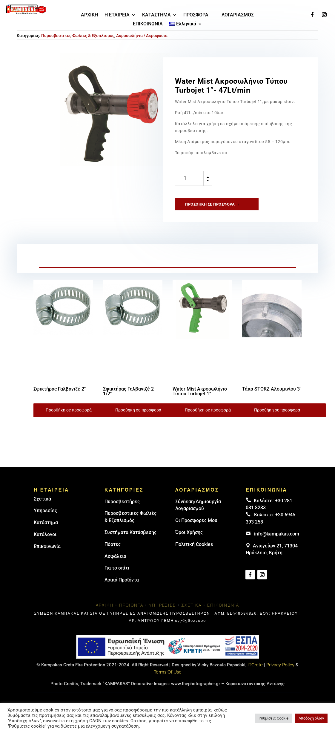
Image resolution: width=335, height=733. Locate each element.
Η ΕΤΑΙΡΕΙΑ (117, 15)
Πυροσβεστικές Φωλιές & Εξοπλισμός (77, 40)
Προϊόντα (131, 610)
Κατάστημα (46, 528)
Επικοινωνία (47, 552)
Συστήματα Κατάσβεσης (130, 538)
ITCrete (255, 670)
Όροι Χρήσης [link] (189, 538)
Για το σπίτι (117, 573)
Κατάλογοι (45, 540)
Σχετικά (42, 504)
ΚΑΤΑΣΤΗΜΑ (156, 15)
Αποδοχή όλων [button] (311, 718)
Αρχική (104, 610)
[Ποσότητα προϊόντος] (189, 183)
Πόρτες (113, 550)
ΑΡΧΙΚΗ (89, 15)
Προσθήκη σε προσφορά (210, 209)
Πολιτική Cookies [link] (194, 550)
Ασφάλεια (115, 561)
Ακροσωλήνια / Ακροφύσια (142, 40)
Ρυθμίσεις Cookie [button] (273, 718)
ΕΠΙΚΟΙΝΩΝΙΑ (148, 24)
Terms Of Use (168, 677)
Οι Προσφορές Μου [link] (196, 526)
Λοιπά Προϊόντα (122, 585)
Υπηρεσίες (45, 516)
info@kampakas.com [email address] (276, 539)
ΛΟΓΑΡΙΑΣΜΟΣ (238, 15)
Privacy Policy (280, 670)
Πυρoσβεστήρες (122, 507)
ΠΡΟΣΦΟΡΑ (195, 15)
